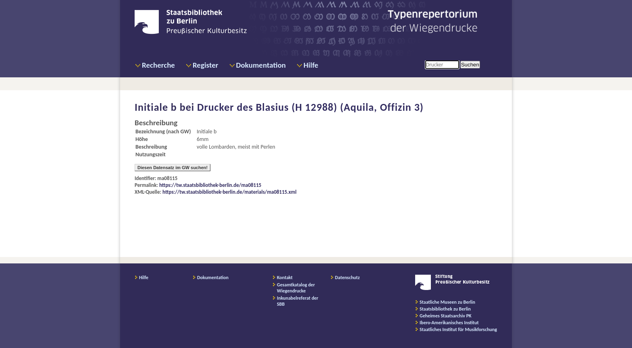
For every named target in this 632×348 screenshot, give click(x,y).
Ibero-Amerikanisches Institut (449, 322)
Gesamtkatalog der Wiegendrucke (296, 288)
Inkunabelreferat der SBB (297, 301)
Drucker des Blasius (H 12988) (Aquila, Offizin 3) (310, 107)
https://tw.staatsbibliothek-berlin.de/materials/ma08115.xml (229, 192)
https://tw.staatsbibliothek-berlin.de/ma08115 (210, 185)
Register (205, 65)
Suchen (470, 65)
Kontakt (285, 277)
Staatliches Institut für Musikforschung (458, 329)
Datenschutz (347, 277)
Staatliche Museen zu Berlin (447, 302)
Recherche (158, 65)
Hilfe (311, 65)
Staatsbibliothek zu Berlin (445, 309)
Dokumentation (261, 65)
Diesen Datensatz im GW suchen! (172, 167)
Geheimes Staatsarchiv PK (446, 316)
